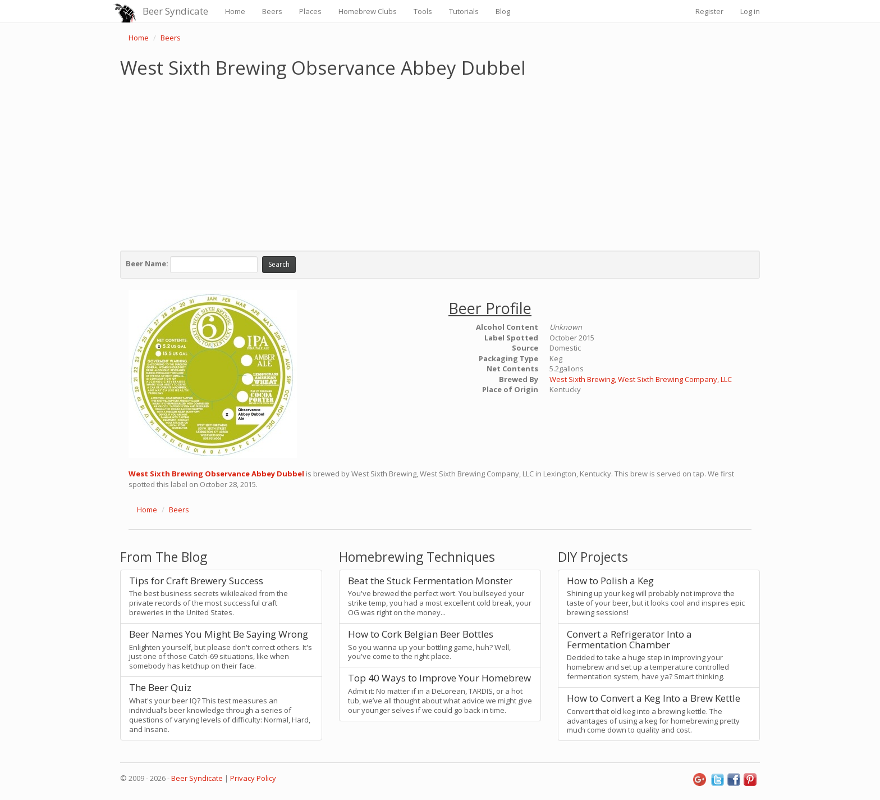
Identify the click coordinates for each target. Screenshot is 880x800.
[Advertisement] (440, 161)
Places (310, 11)
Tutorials (464, 11)
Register (709, 11)
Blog (503, 11)
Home (235, 11)
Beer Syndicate (175, 10)
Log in (750, 11)
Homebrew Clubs (367, 11)
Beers (272, 11)
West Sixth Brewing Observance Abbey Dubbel (216, 474)
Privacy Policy (253, 778)
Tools (423, 11)
